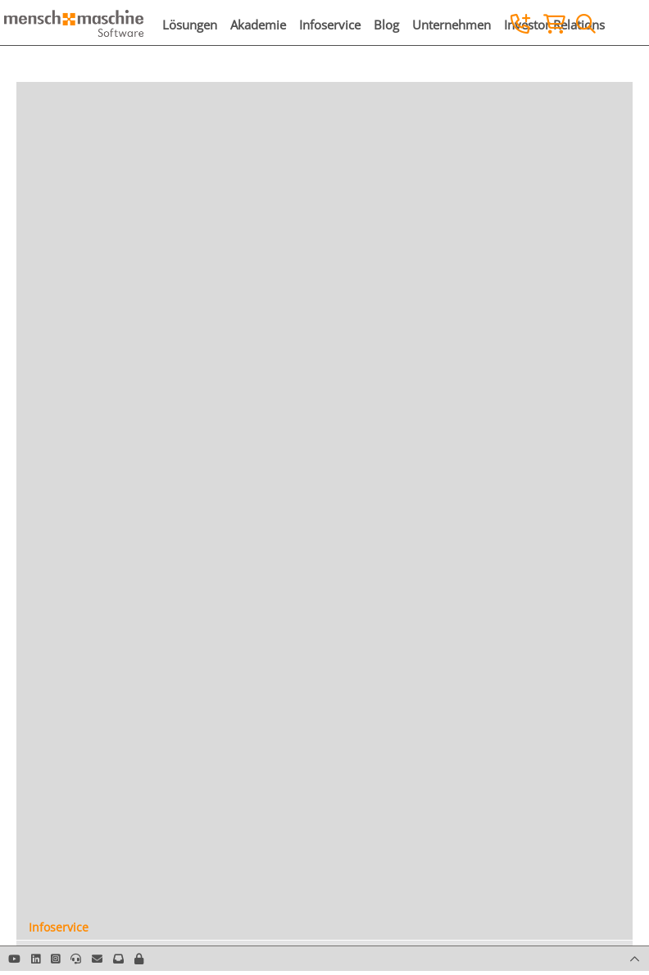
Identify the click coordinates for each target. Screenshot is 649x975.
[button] (138, 958)
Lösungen (189, 24)
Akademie (258, 24)
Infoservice (330, 24)
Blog (386, 24)
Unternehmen (451, 24)
